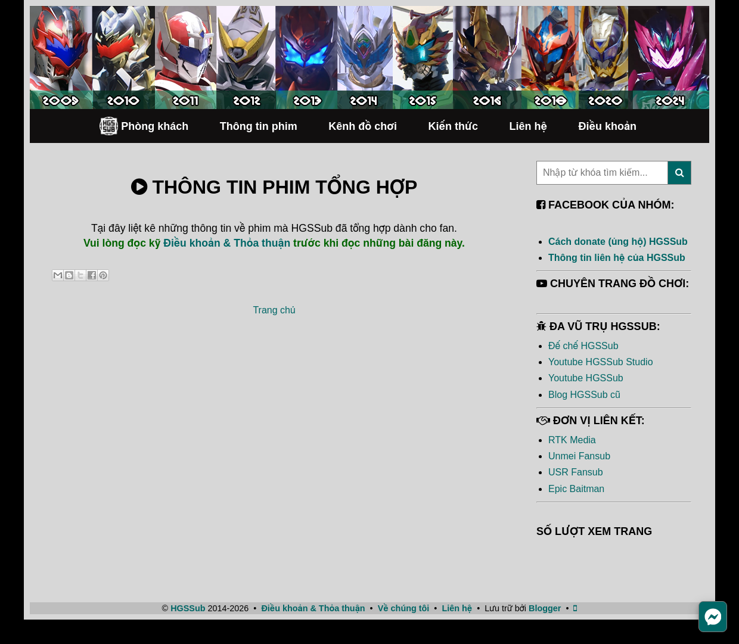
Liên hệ (528, 126)
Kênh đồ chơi (362, 126)
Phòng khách (143, 126)
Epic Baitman (576, 489)
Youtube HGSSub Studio (600, 362)
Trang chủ (274, 310)
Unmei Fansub (579, 456)
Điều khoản (607, 126)
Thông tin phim (258, 126)
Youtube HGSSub (585, 378)
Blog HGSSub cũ (584, 395)
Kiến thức (453, 126)
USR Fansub (575, 472)
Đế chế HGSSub (583, 346)
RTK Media (572, 440)
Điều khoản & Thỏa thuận (226, 243)
